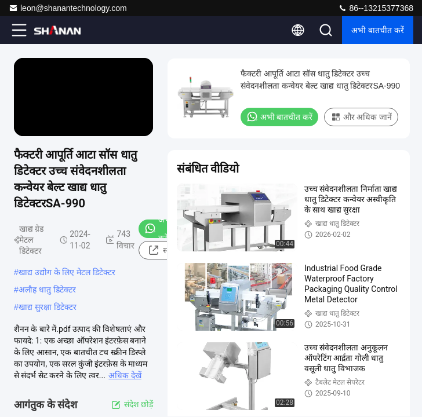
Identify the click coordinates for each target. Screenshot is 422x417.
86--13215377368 (375, 8)
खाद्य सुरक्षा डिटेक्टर (48, 307)
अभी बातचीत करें (377, 30)
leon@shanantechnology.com (68, 8)
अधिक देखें (124, 375)
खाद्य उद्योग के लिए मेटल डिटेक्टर (67, 272)
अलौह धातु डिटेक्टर (47, 289)
